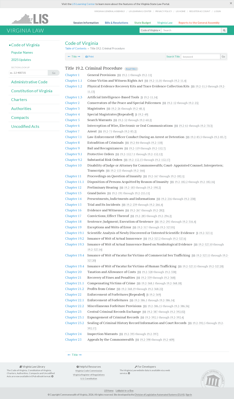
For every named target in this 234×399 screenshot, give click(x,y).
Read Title (131, 68)
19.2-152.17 (162, 160)
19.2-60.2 (145, 120)
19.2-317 (142, 227)
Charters (19, 99)
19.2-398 (145, 339)
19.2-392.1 (151, 317)
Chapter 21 (73, 277)
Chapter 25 (73, 339)
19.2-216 (166, 199)
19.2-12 (171, 103)
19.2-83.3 (196, 137)
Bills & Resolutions (116, 22)
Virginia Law (164, 22)
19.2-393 (129, 334)
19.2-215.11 (142, 193)
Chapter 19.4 (74, 255)
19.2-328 (147, 272)
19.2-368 (169, 277)
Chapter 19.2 (74, 238)
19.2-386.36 (181, 306)
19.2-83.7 (219, 137)
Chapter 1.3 (73, 97)
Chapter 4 (72, 114)
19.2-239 (131, 204)
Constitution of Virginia (31, 90)
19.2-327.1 (205, 233)
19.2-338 (170, 272)
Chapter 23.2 (74, 323)
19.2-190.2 (153, 187)
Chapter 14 (73, 198)
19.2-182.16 (207, 182)
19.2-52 (122, 120)
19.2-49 (142, 114)
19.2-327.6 (179, 238)
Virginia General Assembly (109, 11)
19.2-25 (193, 103)
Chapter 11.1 (74, 181)
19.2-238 (189, 199)
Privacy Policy (163, 11)
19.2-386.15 (155, 306)
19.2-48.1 (138, 108)
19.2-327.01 (167, 227)
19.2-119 (134, 148)
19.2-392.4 (176, 317)
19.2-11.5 (201, 86)
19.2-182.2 (181, 182)
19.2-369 (154, 294)
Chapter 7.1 (73, 137)
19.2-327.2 (154, 238)
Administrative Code (29, 82)
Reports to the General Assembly (199, 22)
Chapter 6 (72, 125)
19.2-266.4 (155, 204)
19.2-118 (156, 142)
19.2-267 (135, 210)
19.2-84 (134, 142)
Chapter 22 (73, 294)
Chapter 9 (72, 148)
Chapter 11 (73, 176)
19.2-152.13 (135, 160)
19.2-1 (126, 75)
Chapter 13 (73, 193)
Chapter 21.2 (74, 288)
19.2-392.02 (177, 311)
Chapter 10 (73, 165)
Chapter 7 (72, 131)
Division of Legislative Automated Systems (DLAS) (160, 394)
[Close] (231, 3)
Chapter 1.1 (73, 80)
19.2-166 (138, 170)
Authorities (21, 108)
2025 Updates (21, 60)
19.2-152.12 (154, 154)
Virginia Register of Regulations (89, 374)
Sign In (189, 394)
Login (217, 11)
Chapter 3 (72, 108)
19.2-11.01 (155, 80)
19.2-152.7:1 (127, 154)
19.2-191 (117, 193)
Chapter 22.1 (74, 300)
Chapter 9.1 (73, 154)
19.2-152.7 (158, 148)
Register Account (199, 11)
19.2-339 (146, 277)
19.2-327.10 (205, 244)
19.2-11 (146, 75)
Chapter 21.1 (74, 283)
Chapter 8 (72, 142)
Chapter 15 (73, 204)
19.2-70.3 (206, 125)
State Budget (142, 22)
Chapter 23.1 (74, 317)
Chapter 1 (72, 75)
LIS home (181, 11)
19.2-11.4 (180, 80)
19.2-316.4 (188, 221)
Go (223, 56)
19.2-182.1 (177, 176)
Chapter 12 (73, 187)
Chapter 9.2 (73, 159)
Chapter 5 (72, 120)
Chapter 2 (72, 102)
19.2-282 (158, 210)
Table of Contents (75, 48)
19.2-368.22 (155, 289)
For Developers (145, 366)
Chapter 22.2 (74, 306)
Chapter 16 (73, 210)
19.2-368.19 (128, 289)
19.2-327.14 (94, 249)
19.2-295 (164, 221)
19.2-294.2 (164, 216)
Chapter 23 (73, 311)
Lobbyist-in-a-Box (124, 390)
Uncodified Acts (25, 126)
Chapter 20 (73, 272)
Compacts (20, 117)
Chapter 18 (73, 221)
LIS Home (109, 390)
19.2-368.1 (147, 283)
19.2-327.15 (203, 255)
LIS (32, 19)
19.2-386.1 (140, 300)
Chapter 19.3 (74, 244)
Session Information (86, 22)
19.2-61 (183, 125)
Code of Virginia (150, 30)
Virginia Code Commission (88, 370)
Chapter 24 (73, 334)
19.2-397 (152, 334)
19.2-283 (140, 216)
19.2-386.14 (166, 300)
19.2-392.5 (199, 323)
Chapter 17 (73, 216)
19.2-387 (152, 311)
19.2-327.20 (216, 266)
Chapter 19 (73, 227)
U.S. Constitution (88, 378)
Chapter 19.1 (74, 233)
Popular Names (22, 52)
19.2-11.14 (150, 97)
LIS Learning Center (83, 3)
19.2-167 (153, 176)
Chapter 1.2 (73, 86)
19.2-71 (107, 131)
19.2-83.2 (130, 131)
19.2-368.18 (173, 283)
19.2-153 (115, 170)
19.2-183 (129, 187)
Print (89, 56)
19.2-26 (115, 108)
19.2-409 (168, 339)
